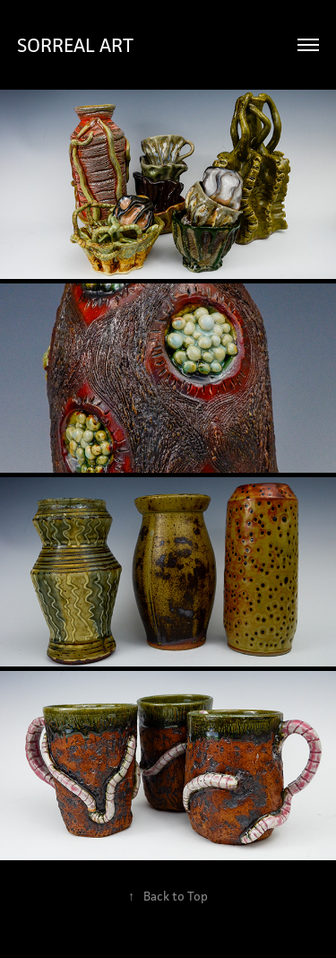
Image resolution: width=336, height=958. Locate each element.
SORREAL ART (75, 44)
